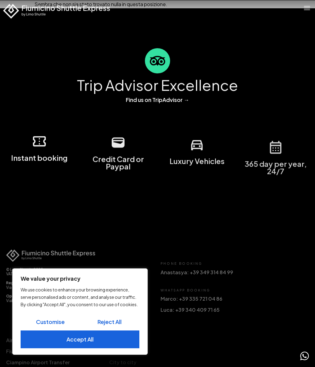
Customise (50, 321)
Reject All (110, 321)
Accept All (80, 339)
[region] (80, 311)
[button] (307, 6)
